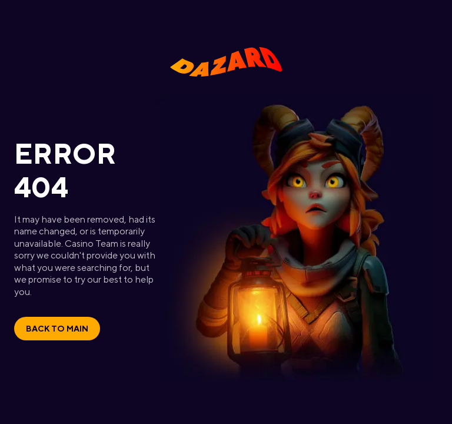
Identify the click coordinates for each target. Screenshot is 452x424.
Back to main (57, 328)
